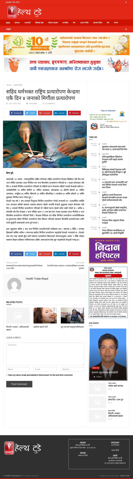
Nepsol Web (124, 476)
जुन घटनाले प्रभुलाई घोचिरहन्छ (72, 326)
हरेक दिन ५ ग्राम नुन (115, 399)
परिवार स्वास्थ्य (53, 23)
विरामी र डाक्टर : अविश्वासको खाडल (115, 414)
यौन (74, 23)
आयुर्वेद (8, 29)
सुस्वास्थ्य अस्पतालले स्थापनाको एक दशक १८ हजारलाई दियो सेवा (114, 148)
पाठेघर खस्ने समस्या (115, 385)
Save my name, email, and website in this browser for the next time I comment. (40, 375)
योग (108, 23)
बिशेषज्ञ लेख (39, 23)
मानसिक (65, 23)
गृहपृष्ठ (8, 23)
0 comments (50, 103)
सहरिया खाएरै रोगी (41, 326)
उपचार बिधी (84, 23)
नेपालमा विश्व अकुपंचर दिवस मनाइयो (113, 221)
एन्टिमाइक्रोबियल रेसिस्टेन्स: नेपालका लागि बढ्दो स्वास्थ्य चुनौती (112, 159)
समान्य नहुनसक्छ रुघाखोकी (105, 372)
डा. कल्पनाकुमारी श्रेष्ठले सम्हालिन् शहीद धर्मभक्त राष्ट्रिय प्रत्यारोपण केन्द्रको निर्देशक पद (114, 210)
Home (8, 85)
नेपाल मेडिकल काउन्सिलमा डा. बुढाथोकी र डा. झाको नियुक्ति (113, 231)
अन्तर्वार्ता (27, 23)
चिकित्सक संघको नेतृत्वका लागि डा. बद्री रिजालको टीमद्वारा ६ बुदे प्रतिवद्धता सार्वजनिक (114, 172)
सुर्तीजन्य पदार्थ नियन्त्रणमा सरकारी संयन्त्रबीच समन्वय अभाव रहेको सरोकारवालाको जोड (114, 197)
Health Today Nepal (37, 278)
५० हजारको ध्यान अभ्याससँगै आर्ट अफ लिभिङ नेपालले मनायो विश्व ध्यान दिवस (114, 185)
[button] (126, 29)
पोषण (116, 23)
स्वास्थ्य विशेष (97, 23)
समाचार (17, 23)
